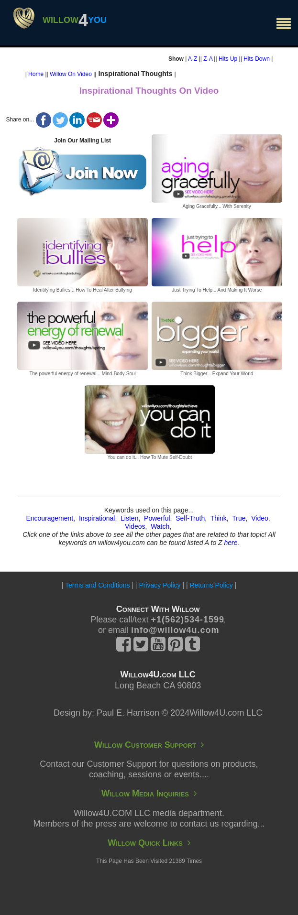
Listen (129, 518)
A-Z (192, 58)
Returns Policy (210, 585)
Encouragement (49, 518)
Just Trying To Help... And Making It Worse (217, 290)
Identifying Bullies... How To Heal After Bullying (82, 290)
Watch (160, 526)
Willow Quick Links (149, 843)
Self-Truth (190, 518)
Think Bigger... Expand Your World (216, 373)
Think (218, 518)
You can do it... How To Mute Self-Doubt (150, 457)
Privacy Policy (159, 585)
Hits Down (256, 58)
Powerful (157, 518)
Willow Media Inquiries (149, 793)
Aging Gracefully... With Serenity (217, 206)
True (238, 518)
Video (259, 518)
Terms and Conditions (97, 585)
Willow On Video (71, 74)
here (231, 542)
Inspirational (97, 518)
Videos (135, 526)
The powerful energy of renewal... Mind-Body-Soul (82, 373)
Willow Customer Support (149, 745)
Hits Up (228, 58)
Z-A (207, 58)
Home (36, 74)
